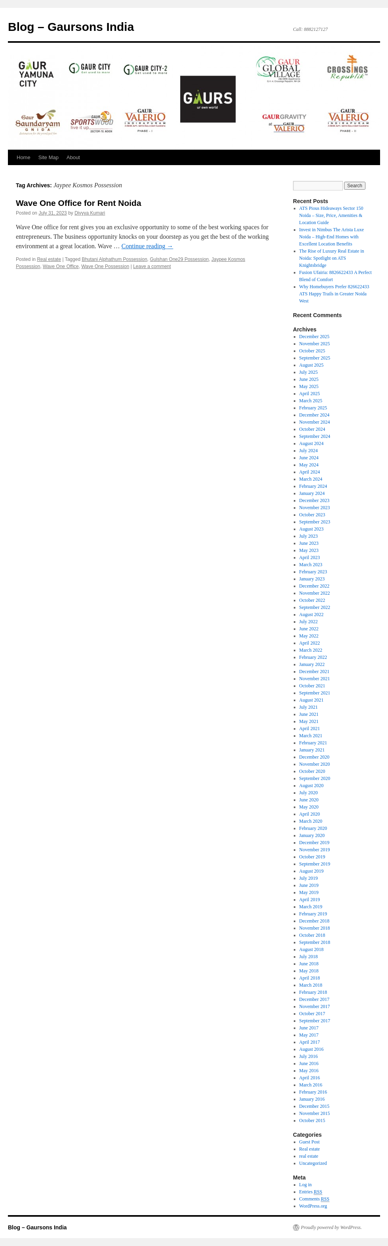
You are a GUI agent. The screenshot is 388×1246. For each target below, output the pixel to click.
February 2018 (313, 992)
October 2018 (312, 935)
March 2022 (310, 650)
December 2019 (314, 842)
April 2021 (309, 728)
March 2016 (310, 1085)
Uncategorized (313, 1163)
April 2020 (309, 814)
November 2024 (314, 422)
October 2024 (312, 429)
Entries (310, 1192)
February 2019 (313, 914)
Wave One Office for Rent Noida (78, 202)
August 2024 (311, 443)
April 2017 (309, 1042)
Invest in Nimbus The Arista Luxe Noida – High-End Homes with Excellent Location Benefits (331, 237)
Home (23, 157)
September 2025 (314, 358)
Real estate (49, 259)
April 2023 (309, 557)
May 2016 (309, 1070)
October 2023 (312, 514)
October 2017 (312, 1013)
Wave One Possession (105, 266)
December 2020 (314, 757)
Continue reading (147, 246)
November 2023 (314, 507)
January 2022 (312, 664)
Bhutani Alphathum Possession (114, 259)
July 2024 (308, 450)
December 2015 (314, 1106)
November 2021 (314, 678)
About (73, 157)
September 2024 (314, 436)
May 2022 (309, 636)
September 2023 (314, 522)
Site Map (48, 157)
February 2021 (313, 743)
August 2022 (311, 614)
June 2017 (309, 1028)
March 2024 (310, 479)
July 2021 (308, 707)
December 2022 (314, 586)
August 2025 (311, 365)
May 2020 (309, 807)
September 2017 (314, 1020)
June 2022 (309, 629)
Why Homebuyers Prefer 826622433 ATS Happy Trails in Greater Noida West (334, 294)
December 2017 (314, 999)
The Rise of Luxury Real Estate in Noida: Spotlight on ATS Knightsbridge (331, 258)
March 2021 (310, 735)
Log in (305, 1184)
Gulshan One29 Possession (179, 259)
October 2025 (312, 351)
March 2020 (310, 821)
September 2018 (314, 942)
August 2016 (311, 1049)
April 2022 (309, 643)
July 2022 (308, 621)
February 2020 (313, 828)
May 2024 (309, 465)
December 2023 (314, 500)
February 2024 (313, 486)
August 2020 (311, 785)
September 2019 (314, 864)
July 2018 (308, 956)
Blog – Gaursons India (71, 26)
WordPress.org (313, 1206)
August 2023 (311, 529)
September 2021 (314, 693)
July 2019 (308, 878)
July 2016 (308, 1056)
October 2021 (312, 686)
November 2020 (314, 764)
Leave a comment (152, 266)
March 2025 (310, 400)
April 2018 (309, 978)
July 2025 (308, 372)
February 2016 (313, 1092)
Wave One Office (61, 266)
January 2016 (312, 1099)
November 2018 (314, 928)
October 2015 (312, 1120)
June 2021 (309, 714)
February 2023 (313, 571)
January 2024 (312, 493)
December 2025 (314, 336)
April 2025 (309, 393)
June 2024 (309, 457)
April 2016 (309, 1078)
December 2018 (314, 921)
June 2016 (309, 1063)
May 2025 (309, 386)
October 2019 (312, 857)
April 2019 (309, 899)
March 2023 (310, 564)
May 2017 (309, 1035)
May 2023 (309, 550)
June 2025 (309, 379)
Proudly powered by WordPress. (331, 1227)
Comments (314, 1199)
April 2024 (309, 472)
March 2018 (310, 985)
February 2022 (313, 657)
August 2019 (311, 871)
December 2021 (314, 671)
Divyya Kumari (89, 213)
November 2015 (314, 1113)
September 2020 (314, 778)
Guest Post (309, 1142)
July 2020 (308, 792)
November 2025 (314, 343)
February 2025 (313, 408)
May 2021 (309, 721)
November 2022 (314, 593)
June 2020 (309, 800)
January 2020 (312, 835)
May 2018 (309, 971)
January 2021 (312, 750)
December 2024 (314, 415)
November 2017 (314, 1006)
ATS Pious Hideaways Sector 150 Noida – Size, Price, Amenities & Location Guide (331, 215)
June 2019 (309, 885)
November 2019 (314, 849)
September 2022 (314, 607)
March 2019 (310, 906)
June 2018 (309, 963)
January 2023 (312, 579)
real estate (308, 1156)
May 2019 (309, 892)
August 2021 (311, 700)
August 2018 (311, 949)
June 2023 (309, 543)
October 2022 (312, 600)
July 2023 (308, 536)
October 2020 (312, 771)
